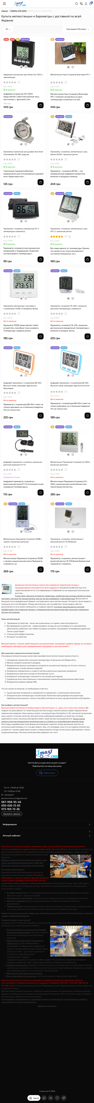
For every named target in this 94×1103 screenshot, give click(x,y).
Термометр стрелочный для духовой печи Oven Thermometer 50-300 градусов (23, 153)
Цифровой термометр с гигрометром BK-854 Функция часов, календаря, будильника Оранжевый (22, 385)
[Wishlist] (26, 67)
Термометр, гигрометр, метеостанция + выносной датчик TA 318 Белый (67, 540)
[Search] (77, 4)
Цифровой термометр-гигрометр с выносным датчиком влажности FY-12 (22, 463)
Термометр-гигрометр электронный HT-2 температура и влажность (21, 230)
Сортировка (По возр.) (77, 29)
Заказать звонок (11, 813)
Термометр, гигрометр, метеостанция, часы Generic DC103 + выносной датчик (68, 153)
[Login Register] (86, 4)
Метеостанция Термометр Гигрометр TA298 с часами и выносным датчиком (22, 540)
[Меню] (4, 4)
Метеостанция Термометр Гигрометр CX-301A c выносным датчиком (70, 463)
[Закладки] (57, 1098)
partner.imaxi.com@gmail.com (14, 798)
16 (8, 29)
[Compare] (21, 67)
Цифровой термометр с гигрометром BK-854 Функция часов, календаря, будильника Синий (69, 384)
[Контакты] (81, 4)
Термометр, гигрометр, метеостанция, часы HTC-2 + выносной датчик (68, 230)
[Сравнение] (64, 1098)
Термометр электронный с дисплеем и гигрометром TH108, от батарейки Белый (20, 307)
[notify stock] (41, 336)
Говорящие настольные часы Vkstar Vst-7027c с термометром (23, 75)
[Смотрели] (51, 1098)
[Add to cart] (41, 105)
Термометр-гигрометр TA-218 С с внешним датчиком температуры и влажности (68, 307)
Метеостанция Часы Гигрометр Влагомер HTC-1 (70, 74)
